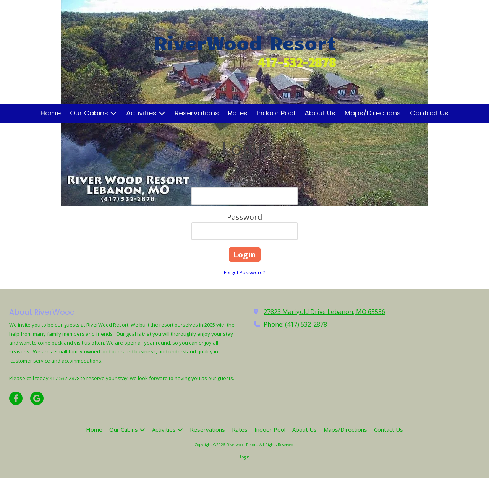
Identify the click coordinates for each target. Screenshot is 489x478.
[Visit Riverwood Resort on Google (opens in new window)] (37, 398)
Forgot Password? (244, 272)
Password (244, 217)
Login (244, 457)
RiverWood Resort (245, 42)
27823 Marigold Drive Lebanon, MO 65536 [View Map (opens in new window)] (324, 311)
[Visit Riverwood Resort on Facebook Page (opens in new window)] (16, 398)
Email (244, 182)
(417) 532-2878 (306, 324)
